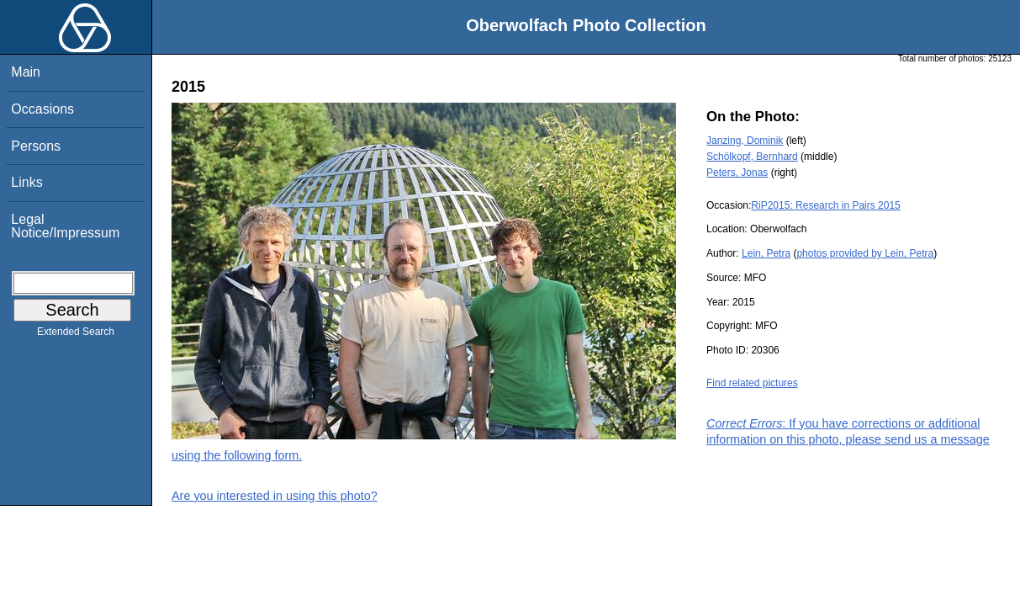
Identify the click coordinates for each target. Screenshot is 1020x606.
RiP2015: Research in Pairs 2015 (825, 205)
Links (26, 182)
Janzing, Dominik (744, 140)
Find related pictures (752, 383)
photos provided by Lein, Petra (864, 253)
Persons (36, 146)
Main (25, 72)
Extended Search (75, 335)
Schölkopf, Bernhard (752, 156)
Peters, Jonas (737, 172)
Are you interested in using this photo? (275, 495)
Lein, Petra (766, 253)
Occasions (42, 109)
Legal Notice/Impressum (65, 226)
